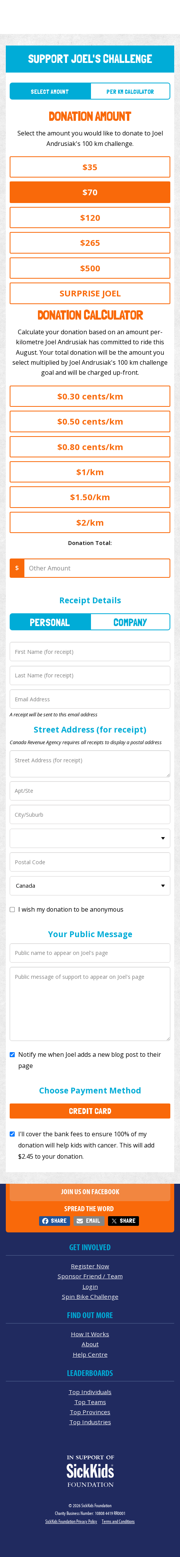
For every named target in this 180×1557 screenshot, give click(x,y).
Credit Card (90, 1111)
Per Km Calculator (130, 91)
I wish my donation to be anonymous (70, 909)
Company (130, 622)
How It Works (90, 1334)
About (90, 1344)
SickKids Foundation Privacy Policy (71, 1521)
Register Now (90, 1266)
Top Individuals (90, 1392)
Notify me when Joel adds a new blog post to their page (89, 1060)
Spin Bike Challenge (90, 1296)
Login (90, 1286)
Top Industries (90, 1422)
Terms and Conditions (118, 1521)
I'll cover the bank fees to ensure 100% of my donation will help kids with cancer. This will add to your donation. (86, 1145)
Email (93, 1220)
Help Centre (90, 1354)
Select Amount (50, 91)
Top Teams (90, 1402)
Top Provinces (90, 1412)
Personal (50, 622)
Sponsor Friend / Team (90, 1276)
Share (59, 1220)
